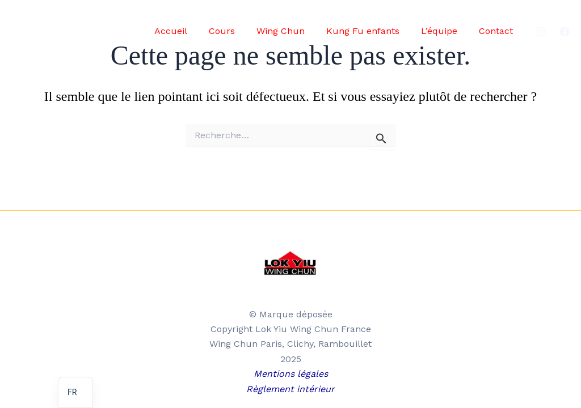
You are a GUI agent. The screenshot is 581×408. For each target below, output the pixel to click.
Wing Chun (292, 31)
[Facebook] (564, 32)
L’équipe (444, 31)
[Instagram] (540, 32)
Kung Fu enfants (371, 31)
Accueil (189, 31)
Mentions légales (291, 373)
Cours (237, 31)
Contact (498, 31)
